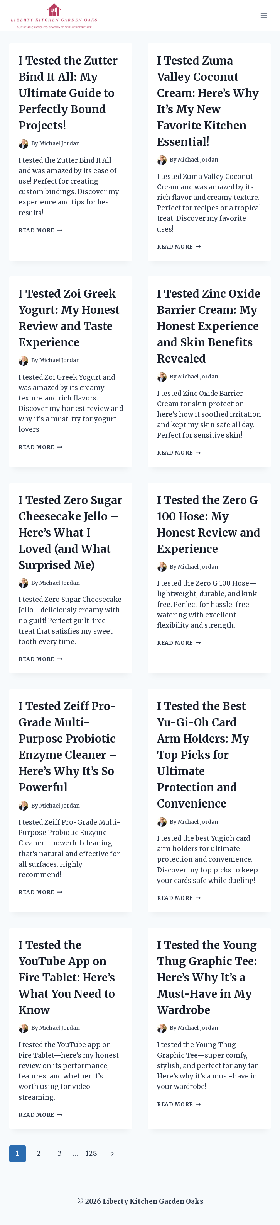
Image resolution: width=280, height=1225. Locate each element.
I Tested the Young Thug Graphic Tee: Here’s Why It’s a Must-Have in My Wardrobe (207, 977)
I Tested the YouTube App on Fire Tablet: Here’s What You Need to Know (67, 977)
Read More (40, 230)
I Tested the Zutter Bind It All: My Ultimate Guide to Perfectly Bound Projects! (68, 93)
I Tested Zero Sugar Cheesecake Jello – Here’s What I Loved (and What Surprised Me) (70, 532)
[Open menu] (263, 15)
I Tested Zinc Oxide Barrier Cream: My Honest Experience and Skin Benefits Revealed (208, 326)
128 (91, 1153)
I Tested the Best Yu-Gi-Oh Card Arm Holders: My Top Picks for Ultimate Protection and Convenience (203, 755)
